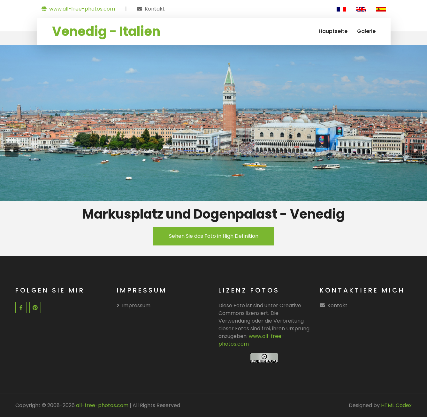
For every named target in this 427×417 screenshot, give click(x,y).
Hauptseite (333, 31)
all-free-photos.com (101, 405)
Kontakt (155, 8)
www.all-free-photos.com (78, 8)
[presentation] (12, 150)
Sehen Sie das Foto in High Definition (213, 236)
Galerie (366, 31)
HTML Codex (396, 405)
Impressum (133, 305)
